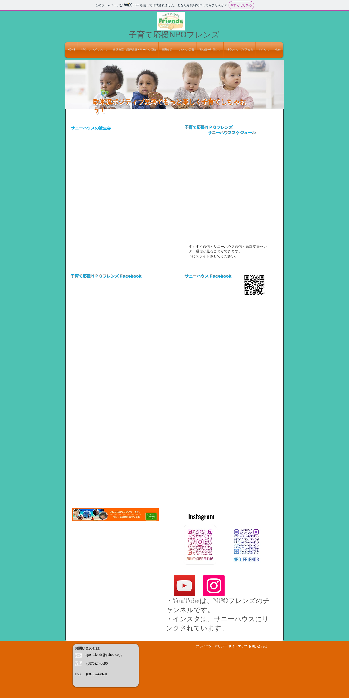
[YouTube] (184, 585)
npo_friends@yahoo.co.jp (103, 654)
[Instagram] (214, 585)
